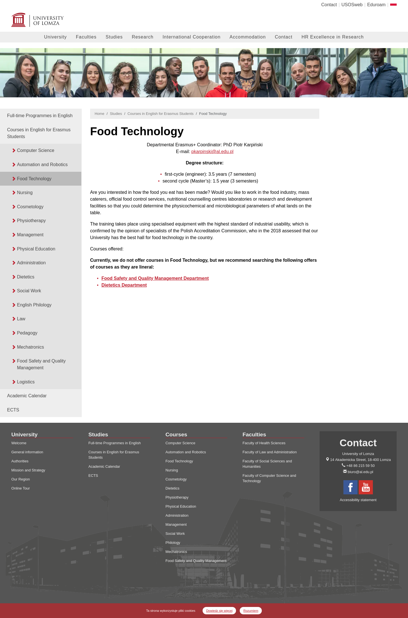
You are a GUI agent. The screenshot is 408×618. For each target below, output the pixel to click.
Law (21, 318)
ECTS (13, 409)
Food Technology (34, 178)
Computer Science (35, 150)
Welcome (18, 443)
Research (142, 37)
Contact (329, 4)
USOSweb (352, 4)
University (55, 37)
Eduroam (376, 4)
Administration (31, 262)
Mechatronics (30, 347)
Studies (114, 37)
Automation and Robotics (42, 164)
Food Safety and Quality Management (41, 364)
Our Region (20, 479)
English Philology (34, 304)
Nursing (25, 192)
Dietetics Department (124, 285)
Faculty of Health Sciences (264, 443)
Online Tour (20, 488)
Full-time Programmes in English (40, 115)
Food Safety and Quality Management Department (155, 278)
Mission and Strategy (28, 470)
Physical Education (36, 248)
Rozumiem (250, 610)
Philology (172, 542)
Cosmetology (30, 206)
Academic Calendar (27, 395)
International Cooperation (192, 37)
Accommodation (248, 37)
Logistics (26, 381)
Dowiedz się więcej (219, 610)
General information (27, 452)
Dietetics (25, 276)
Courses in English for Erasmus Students (39, 133)
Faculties (86, 37)
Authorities (19, 461)
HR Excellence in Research (332, 37)
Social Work (29, 290)
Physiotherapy (31, 220)
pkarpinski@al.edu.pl (212, 151)
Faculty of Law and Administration (270, 452)
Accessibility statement (358, 500)
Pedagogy (27, 333)
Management (30, 234)
